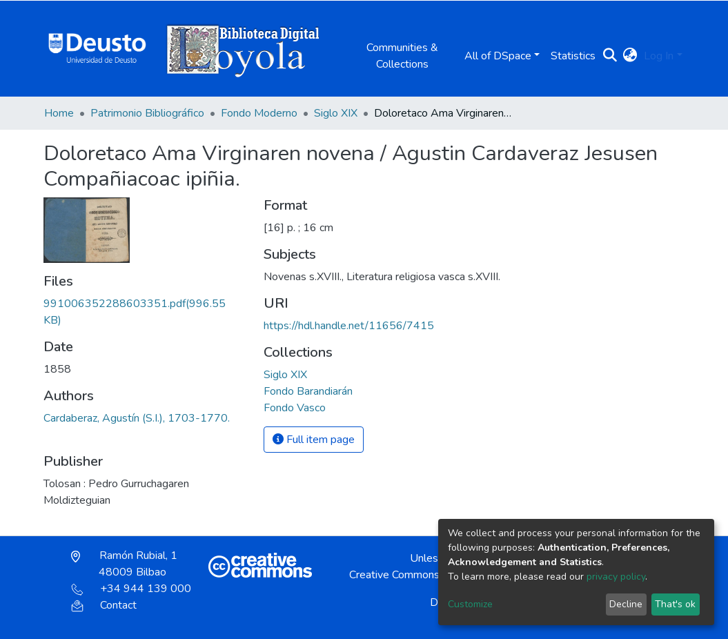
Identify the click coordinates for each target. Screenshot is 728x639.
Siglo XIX (335, 113)
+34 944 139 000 (131, 588)
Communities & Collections (402, 56)
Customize (470, 604)
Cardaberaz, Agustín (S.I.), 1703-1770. (136, 418)
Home (59, 113)
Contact (104, 605)
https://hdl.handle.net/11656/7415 (349, 325)
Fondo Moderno (259, 113)
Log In (658, 55)
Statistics (573, 55)
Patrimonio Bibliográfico (147, 113)
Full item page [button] (314, 439)
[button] (629, 56)
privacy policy (616, 576)
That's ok (675, 604)
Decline (625, 604)
